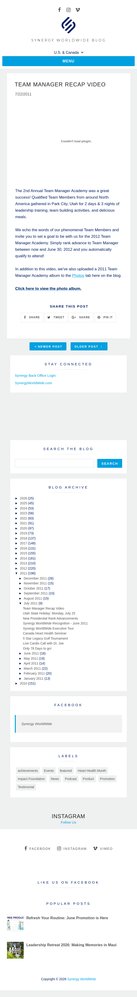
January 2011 (34, 679)
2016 (24, 548)
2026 (24, 498)
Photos (78, 276)
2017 (24, 544)
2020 (24, 528)
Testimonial (26, 787)
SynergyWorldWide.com (33, 383)
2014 (24, 558)
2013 (24, 564)
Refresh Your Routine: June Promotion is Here (67, 918)
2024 (24, 508)
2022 (24, 518)
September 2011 (36, 594)
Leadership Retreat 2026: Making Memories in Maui (71, 945)
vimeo (103, 848)
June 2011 (32, 654)
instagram (72, 848)
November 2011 (36, 584)
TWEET (55, 317)
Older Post (88, 347)
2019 (24, 534)
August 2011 (33, 598)
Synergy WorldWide (36, 724)
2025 (24, 503)
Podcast (71, 779)
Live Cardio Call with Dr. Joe (43, 644)
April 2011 (31, 664)
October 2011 (34, 588)
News (55, 779)
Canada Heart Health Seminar (45, 634)
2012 (24, 568)
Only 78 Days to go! (37, 649)
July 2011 (31, 604)
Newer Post (48, 347)
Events (49, 771)
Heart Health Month (92, 771)
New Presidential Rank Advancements (50, 619)
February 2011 (35, 674)
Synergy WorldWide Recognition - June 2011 (55, 624)
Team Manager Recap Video (43, 608)
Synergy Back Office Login (35, 376)
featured (66, 771)
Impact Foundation (31, 779)
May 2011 (31, 659)
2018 (24, 538)
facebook (37, 848)
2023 (24, 513)
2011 (24, 574)
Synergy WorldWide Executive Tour (48, 629)
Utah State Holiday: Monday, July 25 (49, 614)
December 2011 (36, 578)
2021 (24, 524)
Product (88, 779)
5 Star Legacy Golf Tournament (45, 639)
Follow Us (68, 822)
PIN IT (105, 317)
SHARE (32, 317)
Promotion (107, 779)
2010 (24, 684)
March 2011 (33, 669)
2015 (24, 554)
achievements (28, 771)
